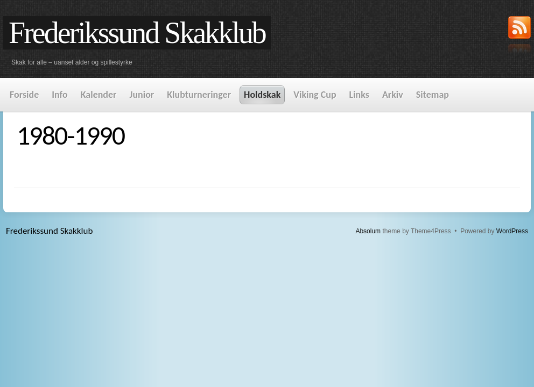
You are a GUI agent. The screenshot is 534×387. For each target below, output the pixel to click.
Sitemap (432, 95)
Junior (141, 95)
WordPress (512, 231)
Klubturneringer (199, 95)
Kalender (99, 95)
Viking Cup (314, 95)
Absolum (368, 231)
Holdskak (262, 95)
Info (59, 95)
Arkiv (392, 95)
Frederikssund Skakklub (137, 32)
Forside (24, 95)
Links (359, 95)
